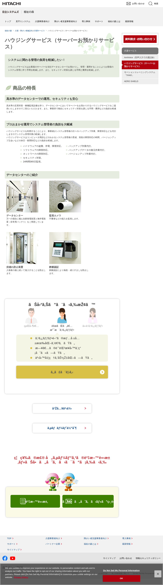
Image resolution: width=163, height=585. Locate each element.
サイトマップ (13, 556)
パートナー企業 (53, 550)
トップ (8, 21)
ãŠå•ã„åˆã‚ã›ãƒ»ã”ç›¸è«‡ (87, 508)
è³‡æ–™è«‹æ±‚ (36, 508)
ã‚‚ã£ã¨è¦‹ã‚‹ (62, 372)
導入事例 (86, 21)
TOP (9, 544)
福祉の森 (8, 31)
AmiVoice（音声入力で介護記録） (140, 57)
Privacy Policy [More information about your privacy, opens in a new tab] (21, 577)
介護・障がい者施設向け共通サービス (30, 31)
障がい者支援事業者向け (65, 21)
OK (121, 578)
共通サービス (130, 51)
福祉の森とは (114, 21)
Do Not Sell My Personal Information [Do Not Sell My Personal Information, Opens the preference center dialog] (121, 570)
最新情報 (129, 21)
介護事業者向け (42, 21)
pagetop (159, 502)
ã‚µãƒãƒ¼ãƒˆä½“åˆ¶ (62, 433)
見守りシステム (23, 21)
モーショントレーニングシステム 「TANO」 (140, 73)
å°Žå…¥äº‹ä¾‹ (62, 410)
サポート (99, 21)
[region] (81, 574)
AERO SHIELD (131, 81)
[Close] (157, 573)
